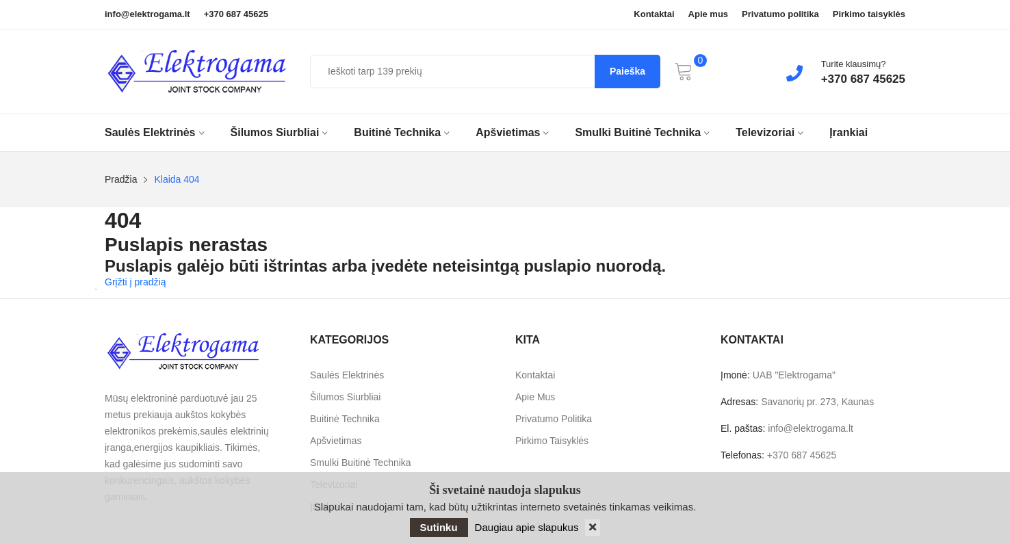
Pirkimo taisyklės (869, 14)
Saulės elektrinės (155, 132)
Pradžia (121, 179)
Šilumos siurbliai (279, 132)
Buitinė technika (402, 132)
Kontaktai (654, 14)
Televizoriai (769, 132)
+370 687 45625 (236, 14)
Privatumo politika (780, 14)
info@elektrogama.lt (147, 14)
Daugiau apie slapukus (527, 527)
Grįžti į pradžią (135, 281)
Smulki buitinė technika (642, 132)
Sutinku (439, 527)
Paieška (627, 71)
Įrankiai (848, 132)
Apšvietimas (512, 132)
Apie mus (708, 14)
